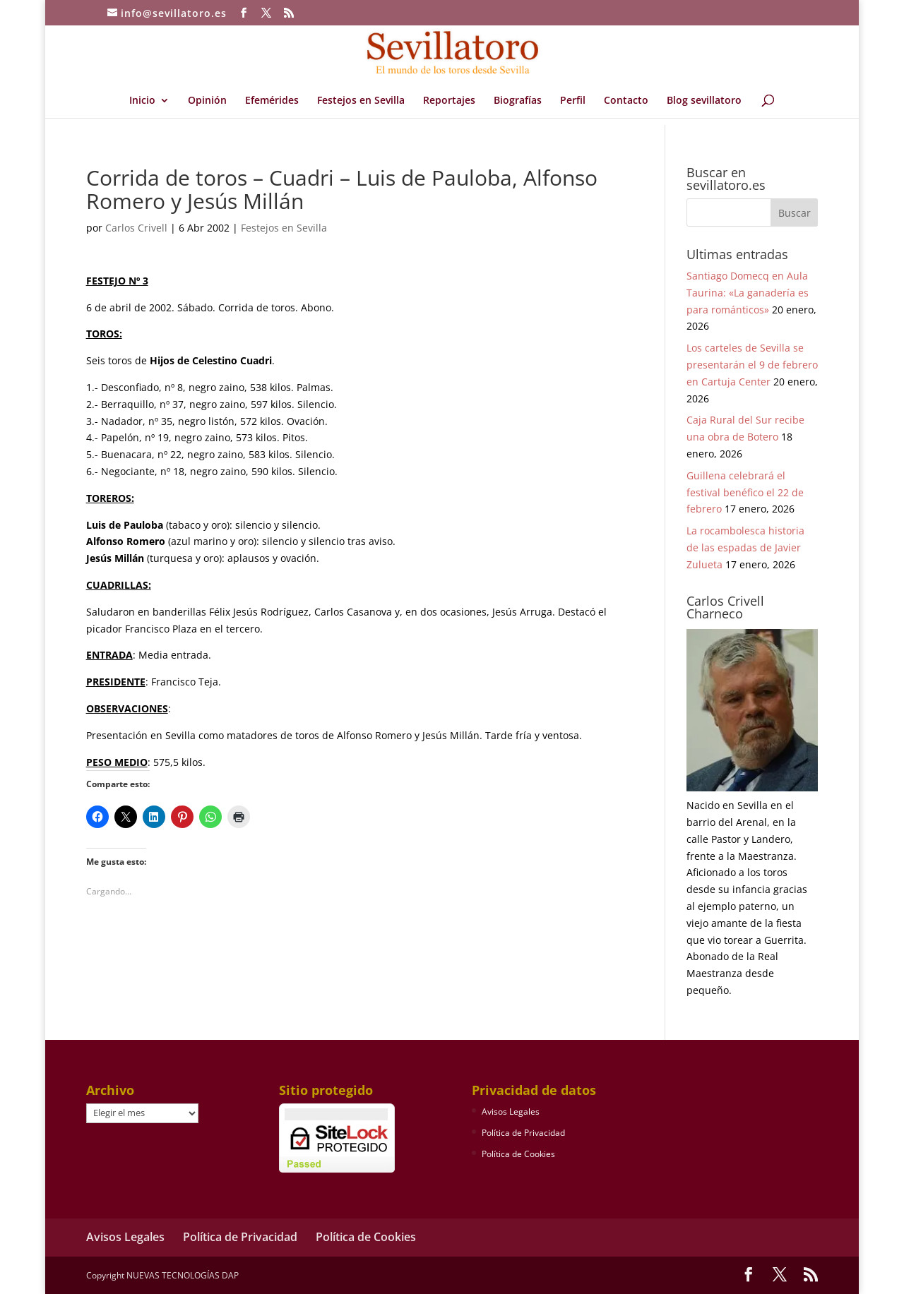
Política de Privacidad (523, 1133)
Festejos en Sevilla (361, 101)
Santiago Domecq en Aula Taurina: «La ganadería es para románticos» (747, 292)
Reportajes (449, 101)
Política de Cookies (518, 1154)
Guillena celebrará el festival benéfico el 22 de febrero (745, 492)
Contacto (626, 101)
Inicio (142, 101)
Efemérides (272, 101)
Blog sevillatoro (704, 101)
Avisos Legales (511, 1112)
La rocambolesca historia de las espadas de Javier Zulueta (745, 547)
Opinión (207, 101)
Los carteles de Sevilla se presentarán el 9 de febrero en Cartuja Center (752, 364)
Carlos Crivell (136, 227)
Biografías (518, 101)
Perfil (572, 101)
